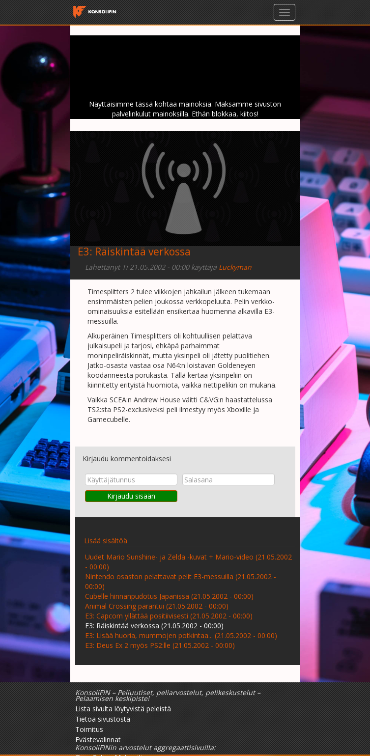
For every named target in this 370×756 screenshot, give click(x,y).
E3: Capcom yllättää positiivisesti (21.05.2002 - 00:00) (169, 615)
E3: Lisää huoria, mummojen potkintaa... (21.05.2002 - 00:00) (181, 635)
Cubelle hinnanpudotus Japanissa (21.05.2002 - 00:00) (169, 596)
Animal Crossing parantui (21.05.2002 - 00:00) (156, 606)
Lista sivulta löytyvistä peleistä (123, 708)
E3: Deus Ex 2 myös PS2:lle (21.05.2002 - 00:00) (160, 645)
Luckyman (235, 267)
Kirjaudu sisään (131, 496)
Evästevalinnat (98, 739)
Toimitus (89, 729)
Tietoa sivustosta (102, 719)
